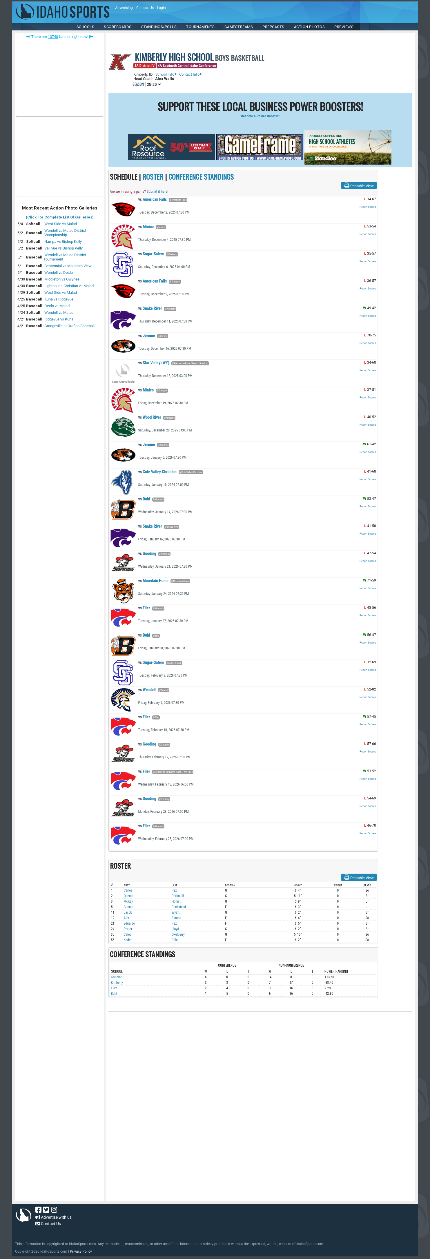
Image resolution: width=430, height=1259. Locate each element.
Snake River (150, 308)
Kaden (128, 940)
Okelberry (178, 934)
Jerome (146, 335)
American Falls (152, 199)
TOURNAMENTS (200, 27)
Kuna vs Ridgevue (58, 299)
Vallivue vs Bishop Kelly (63, 248)
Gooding (147, 553)
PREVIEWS (343, 27)
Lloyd (175, 929)
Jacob (128, 912)
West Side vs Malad (60, 224)
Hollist (176, 901)
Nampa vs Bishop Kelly (63, 241)
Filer (144, 608)
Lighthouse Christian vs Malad (69, 286)
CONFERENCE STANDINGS (201, 176)
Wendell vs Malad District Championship (64, 232)
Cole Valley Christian (157, 471)
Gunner (129, 907)
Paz (174, 890)
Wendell (147, 689)
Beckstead (179, 907)
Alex (127, 918)
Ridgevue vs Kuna (58, 319)
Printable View (359, 185)
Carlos (128, 890)
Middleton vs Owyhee (61, 279)
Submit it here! (157, 191)
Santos (176, 918)
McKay (128, 901)
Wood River (149, 417)
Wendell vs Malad (58, 312)
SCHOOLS (86, 27)
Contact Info (190, 74)
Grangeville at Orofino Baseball (69, 326)
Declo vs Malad (57, 306)
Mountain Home (153, 580)
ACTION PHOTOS (309, 27)
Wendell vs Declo (58, 272)
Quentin (129, 896)
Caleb (128, 934)
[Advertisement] (59, 157)
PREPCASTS (273, 27)
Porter (128, 929)
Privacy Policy (81, 1251)
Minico (146, 226)
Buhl (144, 499)
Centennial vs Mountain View (68, 266)
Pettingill (178, 896)
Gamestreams (238, 27)
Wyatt (175, 912)
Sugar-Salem (151, 254)
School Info (166, 74)
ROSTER (152, 176)
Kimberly (117, 983)
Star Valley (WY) (153, 362)
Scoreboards (118, 27)
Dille (175, 940)
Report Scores (368, 206)
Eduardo (129, 923)
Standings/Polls (159, 27)
